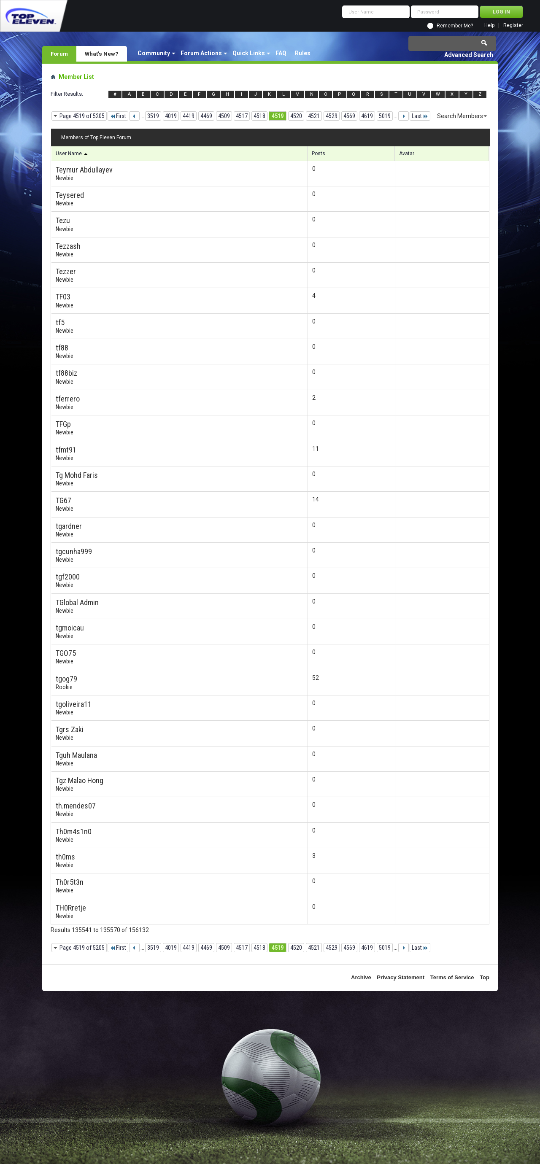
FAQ (280, 53)
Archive (361, 977)
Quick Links (248, 53)
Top (484, 977)
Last (420, 116)
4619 (367, 116)
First (118, 116)
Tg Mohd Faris (77, 475)
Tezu (63, 220)
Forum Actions (201, 53)
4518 (259, 116)
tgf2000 (68, 576)
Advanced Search (468, 54)
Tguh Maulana (76, 755)
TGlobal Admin (77, 602)
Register (513, 25)
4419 (188, 116)
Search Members (460, 116)
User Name (72, 153)
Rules (302, 53)
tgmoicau (70, 627)
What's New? (102, 53)
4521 (314, 116)
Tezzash (68, 246)
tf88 (62, 347)
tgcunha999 (74, 551)
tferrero (68, 398)
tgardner (69, 526)
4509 (224, 116)
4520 (296, 116)
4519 (278, 116)
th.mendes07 (76, 805)
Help (489, 25)
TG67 (63, 500)
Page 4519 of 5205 (82, 116)
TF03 (63, 296)
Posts (318, 153)
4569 (349, 116)
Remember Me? (455, 26)
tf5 (60, 322)
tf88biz (66, 373)
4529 (332, 116)
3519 (153, 116)
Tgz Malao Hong (79, 780)
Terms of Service (452, 977)
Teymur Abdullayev (84, 169)
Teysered (70, 195)
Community (154, 53)
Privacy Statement (400, 977)
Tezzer (66, 271)
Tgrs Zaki (70, 729)
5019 (385, 116)
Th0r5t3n (70, 882)
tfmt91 (66, 449)
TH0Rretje (71, 907)
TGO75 (66, 653)
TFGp (63, 424)
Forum (59, 53)
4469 (206, 116)
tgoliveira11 (74, 704)
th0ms (65, 856)
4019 (171, 116)
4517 (242, 116)
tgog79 (66, 678)
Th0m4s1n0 (74, 831)
